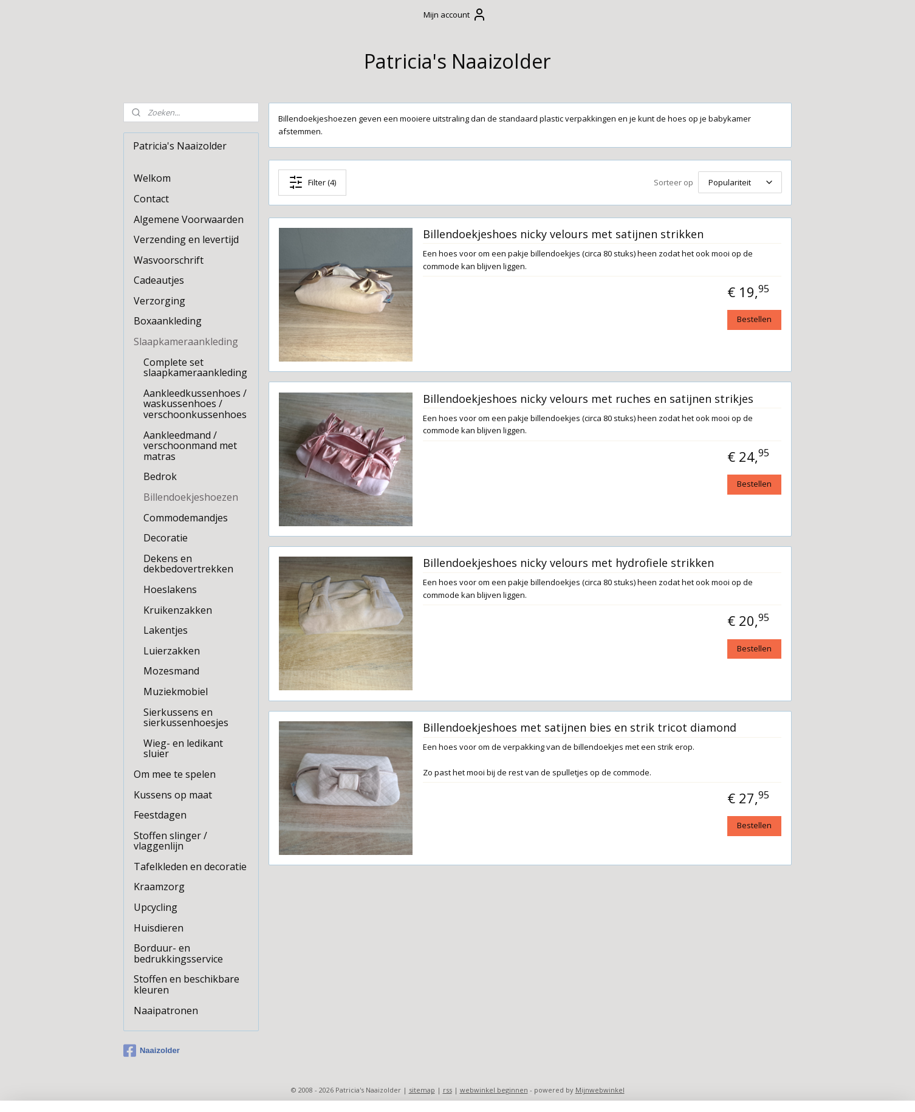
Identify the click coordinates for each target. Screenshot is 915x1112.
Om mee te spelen (175, 774)
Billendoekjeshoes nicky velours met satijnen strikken (563, 234)
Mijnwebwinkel (600, 1089)
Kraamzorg (159, 886)
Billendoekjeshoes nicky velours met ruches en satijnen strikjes (588, 398)
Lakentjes (165, 630)
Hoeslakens (170, 589)
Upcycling (155, 907)
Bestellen (754, 319)
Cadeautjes (159, 280)
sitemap (422, 1089)
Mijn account (455, 14)
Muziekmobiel (175, 691)
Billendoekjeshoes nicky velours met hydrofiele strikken (568, 563)
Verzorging (159, 300)
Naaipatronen (166, 1010)
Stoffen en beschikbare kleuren (186, 984)
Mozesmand (171, 671)
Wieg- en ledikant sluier (183, 748)
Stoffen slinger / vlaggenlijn (170, 841)
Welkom (152, 178)
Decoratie (165, 537)
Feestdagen (160, 815)
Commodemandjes (185, 517)
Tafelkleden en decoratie (190, 866)
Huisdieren (158, 928)
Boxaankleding (168, 321)
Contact (151, 198)
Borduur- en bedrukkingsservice (178, 953)
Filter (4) (312, 181)
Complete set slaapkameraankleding (195, 367)
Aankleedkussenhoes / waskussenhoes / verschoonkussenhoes (195, 403)
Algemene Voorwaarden (189, 219)
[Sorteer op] (740, 182)
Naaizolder (151, 1050)
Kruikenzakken (177, 610)
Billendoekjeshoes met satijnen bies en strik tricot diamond (579, 728)
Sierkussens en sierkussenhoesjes (185, 717)
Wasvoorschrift (169, 260)
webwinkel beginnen (494, 1089)
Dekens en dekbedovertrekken (188, 564)
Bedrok (160, 476)
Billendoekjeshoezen (190, 497)
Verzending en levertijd (186, 239)
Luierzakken (171, 650)
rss (447, 1089)
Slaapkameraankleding (186, 341)
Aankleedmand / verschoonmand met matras (190, 445)
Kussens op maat (173, 794)
